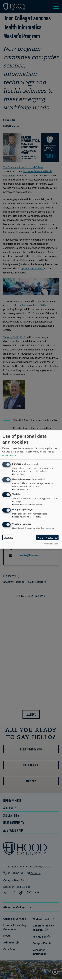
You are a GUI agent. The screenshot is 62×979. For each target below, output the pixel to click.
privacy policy (9, 455)
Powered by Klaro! (51, 543)
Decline (8, 537)
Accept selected (47, 537)
